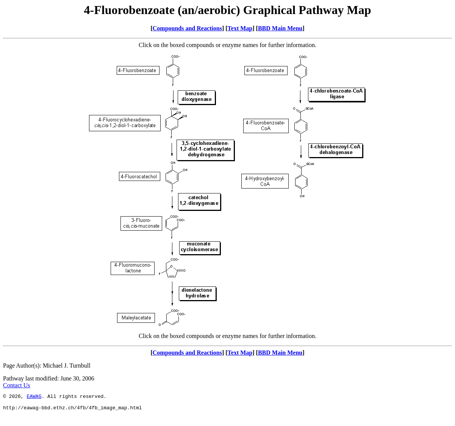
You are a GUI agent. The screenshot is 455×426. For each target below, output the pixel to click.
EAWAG (34, 397)
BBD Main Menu (280, 28)
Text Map (240, 28)
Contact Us (16, 385)
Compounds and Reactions (187, 28)
